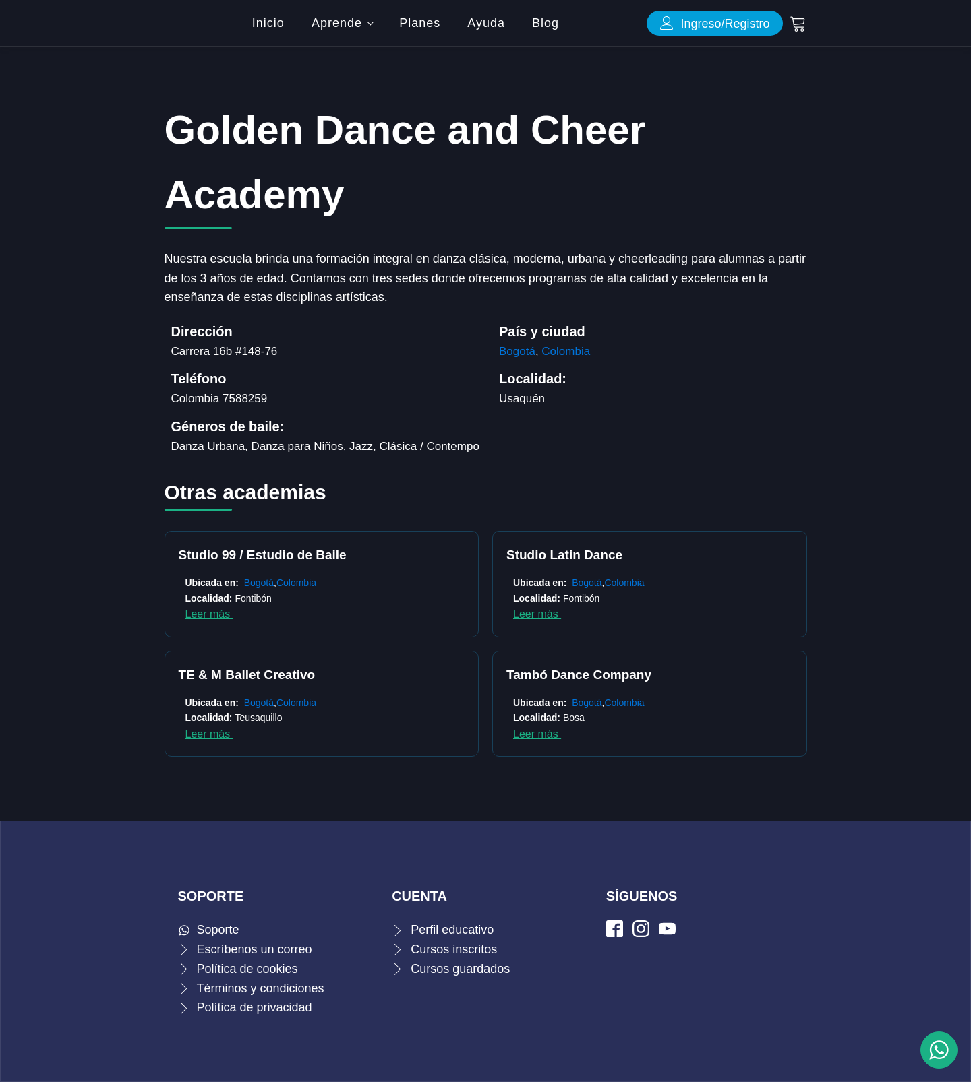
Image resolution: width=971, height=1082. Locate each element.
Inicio (268, 23)
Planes (419, 23)
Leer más (209, 614)
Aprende (337, 23)
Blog (545, 23)
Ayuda (486, 23)
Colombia (565, 351)
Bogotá (517, 351)
